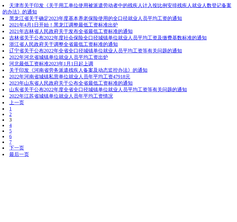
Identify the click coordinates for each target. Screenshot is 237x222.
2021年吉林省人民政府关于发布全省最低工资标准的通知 (71, 31)
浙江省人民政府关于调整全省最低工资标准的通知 (63, 44)
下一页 (16, 147)
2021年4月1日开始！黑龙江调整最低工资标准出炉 (63, 24)
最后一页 (19, 154)
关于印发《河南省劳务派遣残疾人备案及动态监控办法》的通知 (78, 70)
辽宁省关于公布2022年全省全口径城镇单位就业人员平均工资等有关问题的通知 (95, 50)
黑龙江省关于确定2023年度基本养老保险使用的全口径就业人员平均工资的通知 (95, 18)
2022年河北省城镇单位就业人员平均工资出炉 (58, 57)
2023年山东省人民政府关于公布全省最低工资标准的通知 (71, 83)
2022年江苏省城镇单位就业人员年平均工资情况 (61, 96)
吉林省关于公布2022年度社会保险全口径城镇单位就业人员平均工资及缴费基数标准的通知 (108, 37)
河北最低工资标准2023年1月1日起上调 (51, 63)
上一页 (16, 102)
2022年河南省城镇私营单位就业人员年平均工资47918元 (69, 76)
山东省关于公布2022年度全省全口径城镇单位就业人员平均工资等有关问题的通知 (98, 89)
